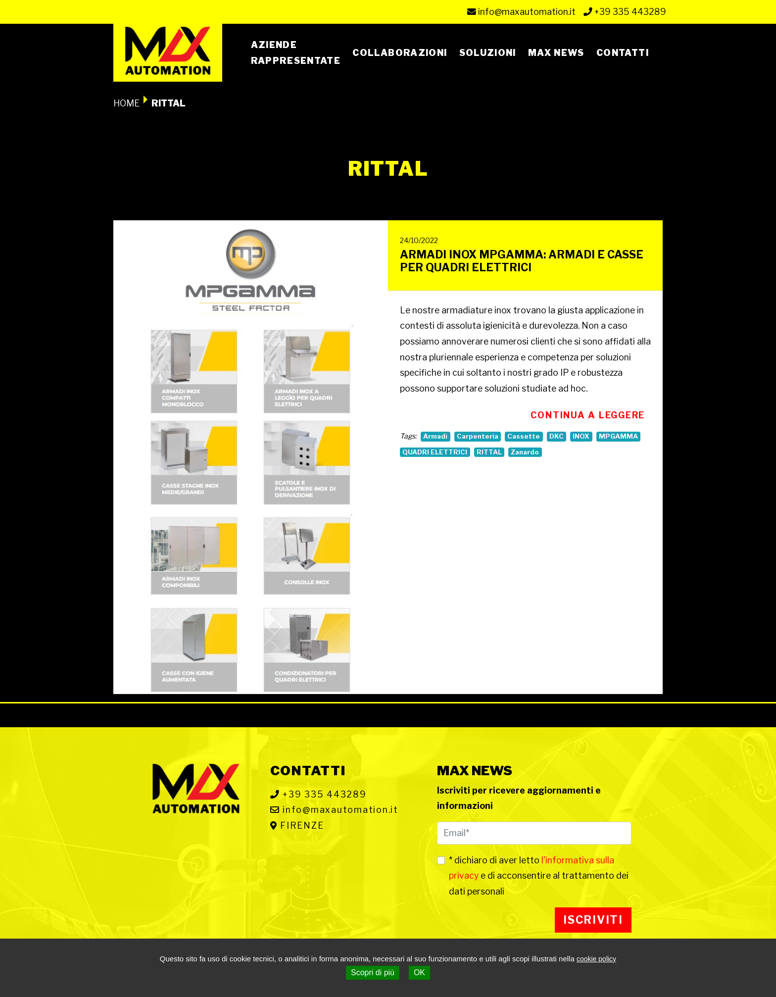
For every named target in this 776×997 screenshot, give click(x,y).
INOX (581, 436)
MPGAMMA (618, 436)
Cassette (523, 436)
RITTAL (489, 452)
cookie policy (596, 959)
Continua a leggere (588, 415)
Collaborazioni (399, 53)
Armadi (435, 436)
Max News (556, 53)
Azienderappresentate (296, 53)
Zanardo (525, 452)
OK (419, 972)
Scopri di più (372, 972)
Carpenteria (477, 436)
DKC (556, 436)
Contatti (622, 53)
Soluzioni (487, 53)
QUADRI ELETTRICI (434, 452)
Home (126, 103)
